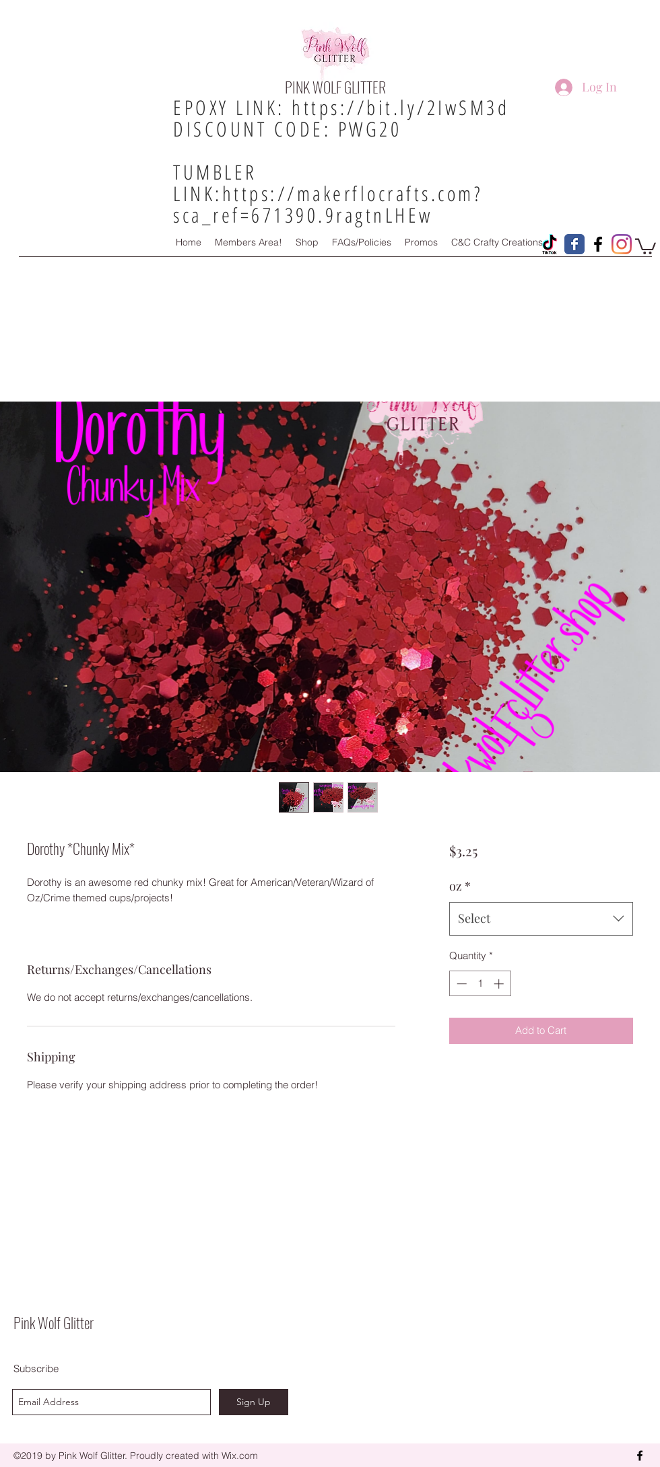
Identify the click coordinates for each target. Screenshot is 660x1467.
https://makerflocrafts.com (348, 193)
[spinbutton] (480, 983)
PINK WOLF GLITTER (335, 87)
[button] (645, 245)
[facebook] (640, 1455)
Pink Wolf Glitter (53, 1322)
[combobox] (541, 919)
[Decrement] (460, 983)
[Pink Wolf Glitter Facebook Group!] (598, 244)
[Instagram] (622, 244)
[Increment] (500, 983)
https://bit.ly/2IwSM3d (400, 107)
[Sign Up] (253, 1402)
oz (460, 886)
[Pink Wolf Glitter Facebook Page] (574, 244)
